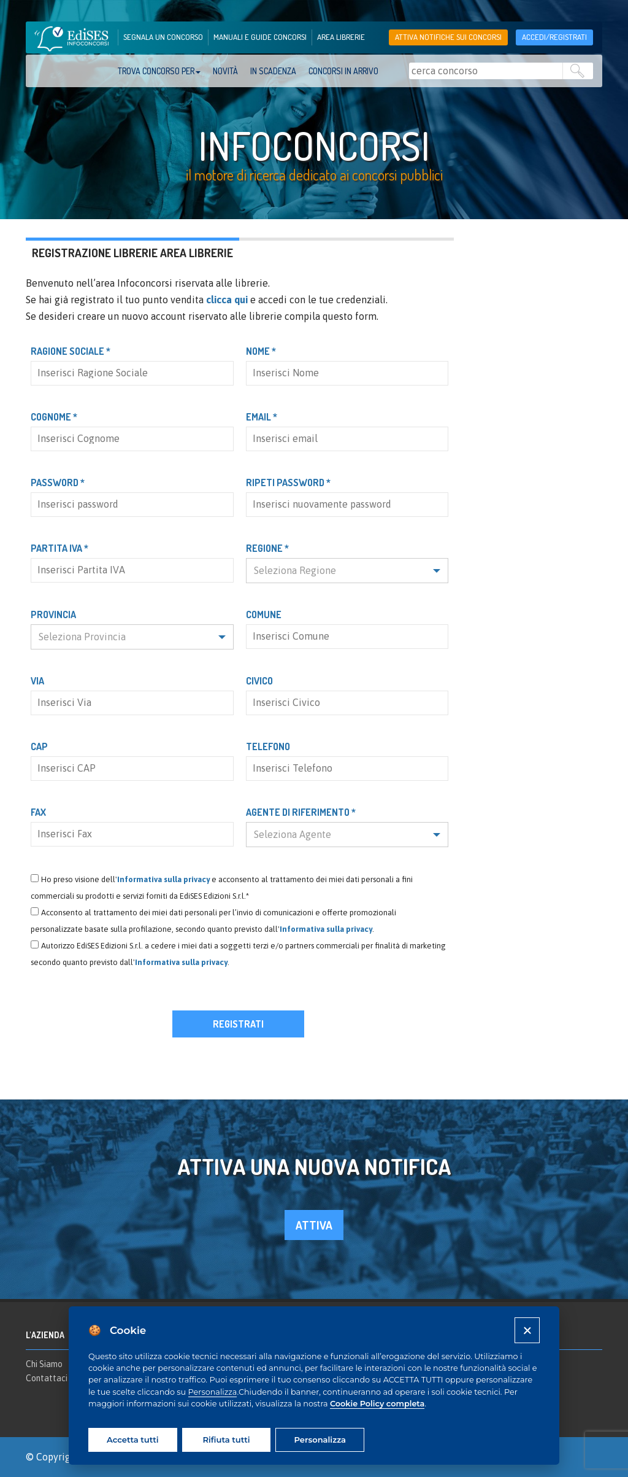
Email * (261, 417)
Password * (58, 482)
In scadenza (273, 71)
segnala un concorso (163, 37)
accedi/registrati (554, 37)
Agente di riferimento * (301, 812)
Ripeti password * (288, 482)
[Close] (527, 1330)
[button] (347, 570)
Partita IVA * (59, 548)
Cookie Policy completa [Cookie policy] (377, 1403)
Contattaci (46, 1378)
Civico (259, 681)
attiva (314, 1225)
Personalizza (212, 1392)
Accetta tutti (132, 1439)
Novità (225, 71)
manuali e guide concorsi (260, 37)
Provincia (53, 614)
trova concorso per (159, 71)
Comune (263, 614)
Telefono (268, 746)
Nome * (261, 351)
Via (37, 681)
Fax (38, 812)
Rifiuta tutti (226, 1439)
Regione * (267, 548)
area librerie (341, 37)
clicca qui (227, 299)
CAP (39, 746)
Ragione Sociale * (70, 351)
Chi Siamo (44, 1364)
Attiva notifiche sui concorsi (448, 37)
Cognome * (54, 417)
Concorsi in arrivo (343, 71)
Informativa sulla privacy (163, 879)
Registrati (238, 1024)
